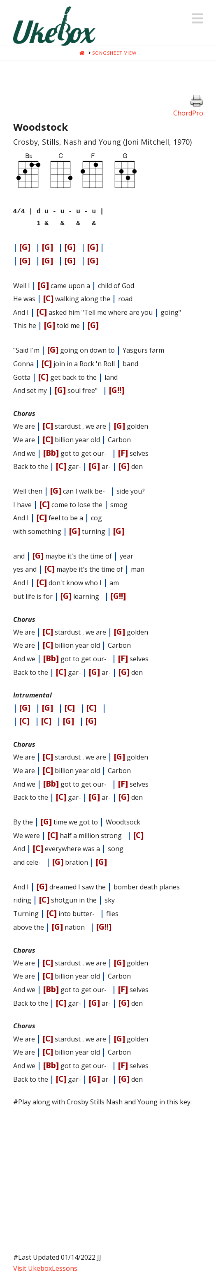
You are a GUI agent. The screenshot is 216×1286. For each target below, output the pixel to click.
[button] (197, 18)
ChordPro (188, 113)
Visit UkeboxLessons (45, 1265)
